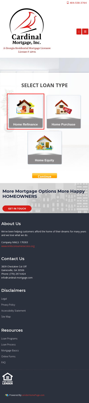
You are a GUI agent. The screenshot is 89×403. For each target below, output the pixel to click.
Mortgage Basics (10, 350)
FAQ (3, 362)
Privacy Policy (8, 304)
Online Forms (8, 356)
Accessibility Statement (13, 310)
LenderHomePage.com (33, 395)
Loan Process (8, 344)
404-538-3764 (77, 2)
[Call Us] (78, 32)
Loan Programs (9, 338)
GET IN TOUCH (17, 208)
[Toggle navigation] (85, 32)
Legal (4, 298)
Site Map (6, 316)
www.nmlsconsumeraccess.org (18, 246)
